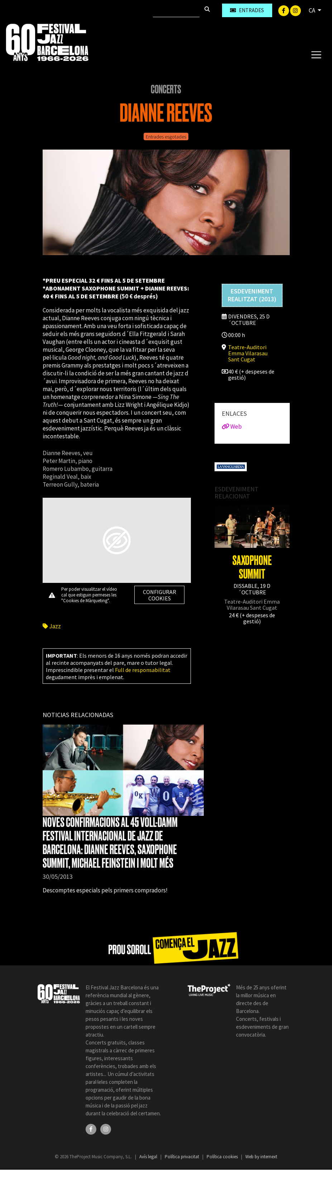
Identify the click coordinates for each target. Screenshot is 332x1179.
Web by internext (261, 1157)
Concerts (166, 89)
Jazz (52, 626)
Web (232, 426)
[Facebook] (284, 10)
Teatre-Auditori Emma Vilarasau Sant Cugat (248, 353)
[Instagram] (295, 10)
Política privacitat (182, 1157)
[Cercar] (176, 10)
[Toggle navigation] (316, 54)
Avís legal (148, 1157)
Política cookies (223, 1157)
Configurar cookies (159, 595)
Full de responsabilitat (142, 669)
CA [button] (312, 10)
